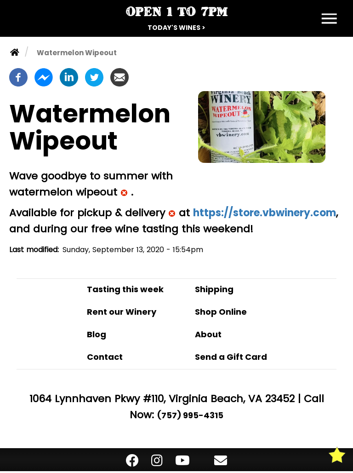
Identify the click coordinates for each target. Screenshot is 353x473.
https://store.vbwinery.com (264, 213)
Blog (96, 334)
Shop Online (221, 311)
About (208, 334)
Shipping (214, 289)
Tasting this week (125, 289)
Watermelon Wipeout (77, 53)
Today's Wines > (176, 27)
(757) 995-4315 (190, 415)
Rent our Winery (121, 311)
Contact (105, 357)
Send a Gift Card (231, 357)
